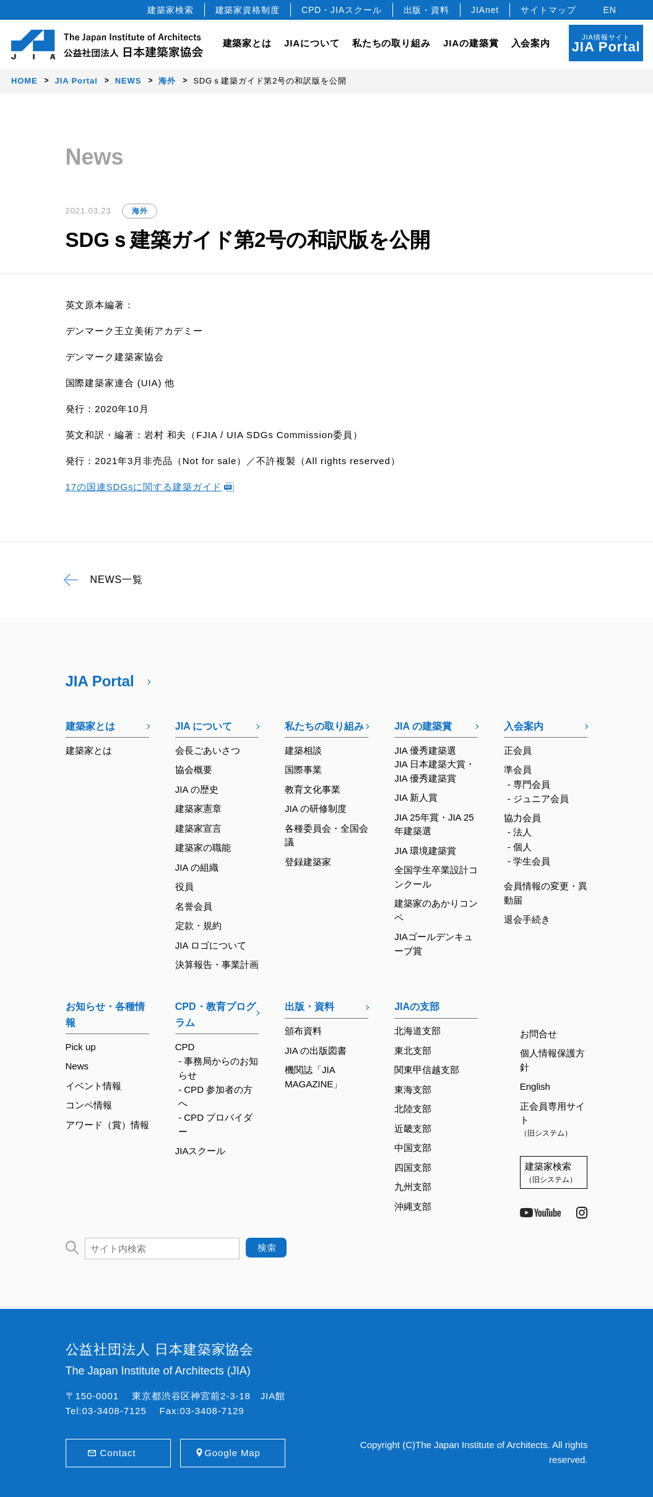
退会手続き (527, 919)
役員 (184, 886)
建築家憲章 (198, 808)
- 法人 (520, 832)
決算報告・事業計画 (217, 964)
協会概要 (193, 769)
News (77, 1066)
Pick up (81, 1047)
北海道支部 (417, 1030)
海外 (140, 211)
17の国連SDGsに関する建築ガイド (144, 486)
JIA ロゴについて (210, 945)
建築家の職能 (203, 847)
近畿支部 (412, 1128)
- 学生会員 (529, 861)
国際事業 (303, 769)
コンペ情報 (89, 1105)
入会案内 (523, 726)
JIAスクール (200, 1150)
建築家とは (247, 43)
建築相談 (303, 750)
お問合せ (538, 1034)
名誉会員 (193, 906)
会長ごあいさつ (207, 750)
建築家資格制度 (247, 10)
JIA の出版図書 (316, 1050)
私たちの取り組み (324, 726)
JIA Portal (100, 681)
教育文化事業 (312, 789)
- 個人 (520, 847)
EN (609, 10)
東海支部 (412, 1089)
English (535, 1086)
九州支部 (412, 1186)
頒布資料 (303, 1030)
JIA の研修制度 (316, 808)
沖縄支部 (412, 1206)
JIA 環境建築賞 (425, 850)
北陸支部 (412, 1108)
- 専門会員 (529, 784)
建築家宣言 (198, 828)
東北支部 (412, 1050)
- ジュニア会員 (538, 798)
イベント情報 (93, 1086)
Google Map (232, 1452)
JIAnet (485, 10)
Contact (118, 1452)
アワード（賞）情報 (107, 1125)
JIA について (204, 726)
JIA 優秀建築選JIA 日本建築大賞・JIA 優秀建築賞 (434, 764)
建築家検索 (170, 10)
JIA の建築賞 (423, 726)
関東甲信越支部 (426, 1069)
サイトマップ (548, 10)
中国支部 (412, 1147)
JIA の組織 (196, 867)
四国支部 (412, 1167)
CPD (185, 1047)
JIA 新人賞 (416, 797)
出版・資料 (427, 10)
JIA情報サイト (606, 43)
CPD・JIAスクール (341, 10)
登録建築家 (308, 861)
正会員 (518, 750)
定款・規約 (198, 925)
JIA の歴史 (196, 789)
